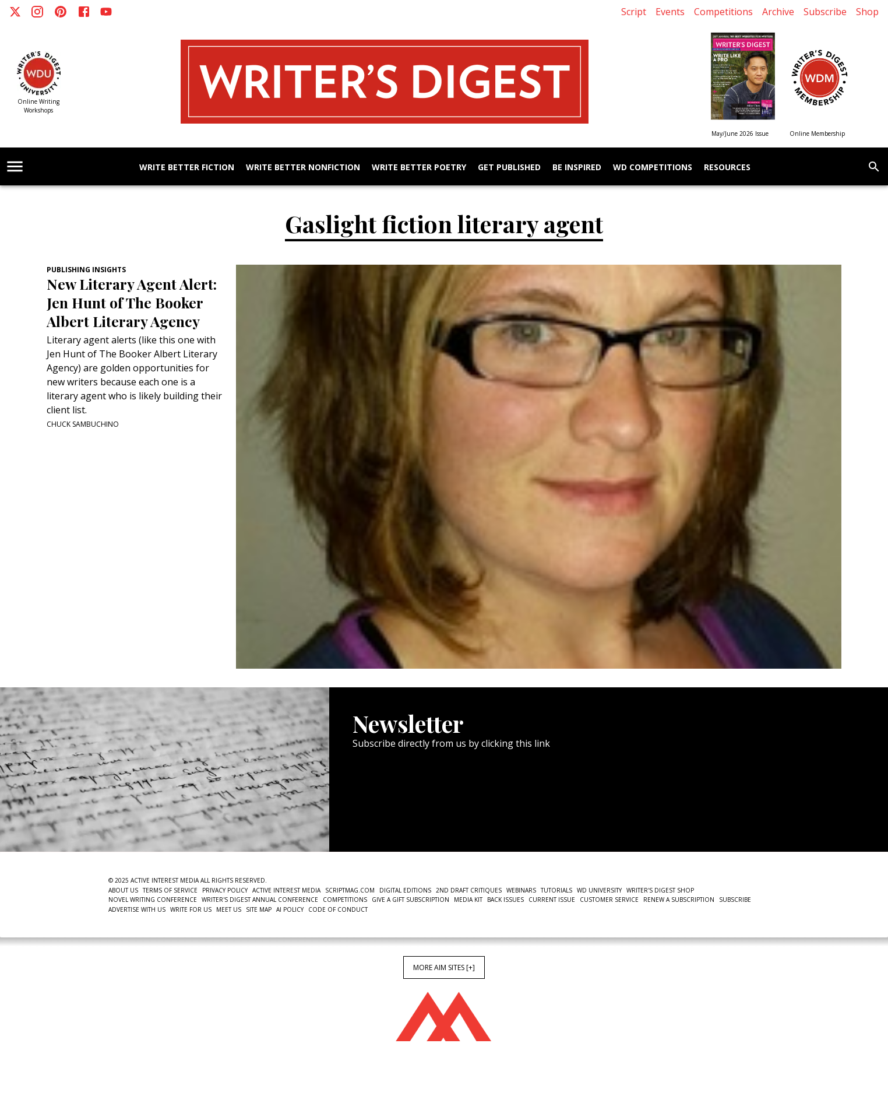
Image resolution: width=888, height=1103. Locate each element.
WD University (599, 890)
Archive (778, 11)
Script (633, 11)
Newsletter (394, 816)
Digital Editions (405, 890)
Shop (867, 11)
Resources (727, 167)
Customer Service (609, 899)
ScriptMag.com (350, 890)
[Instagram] (37, 12)
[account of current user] (15, 166)
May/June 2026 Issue (740, 133)
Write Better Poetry (419, 167)
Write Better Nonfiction (303, 167)
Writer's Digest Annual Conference (260, 899)
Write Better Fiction (187, 167)
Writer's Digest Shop (660, 890)
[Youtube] (106, 12)
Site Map (259, 909)
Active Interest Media (286, 890)
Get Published (509, 167)
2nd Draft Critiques (469, 890)
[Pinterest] (61, 12)
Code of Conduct (338, 909)
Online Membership (817, 133)
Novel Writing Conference (152, 899)
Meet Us (228, 909)
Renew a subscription (678, 899)
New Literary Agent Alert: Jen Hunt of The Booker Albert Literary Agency (132, 303)
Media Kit (468, 899)
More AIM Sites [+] (444, 967)
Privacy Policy (225, 890)
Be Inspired (577, 167)
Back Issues (505, 899)
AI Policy (290, 909)
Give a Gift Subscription (410, 899)
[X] (15, 12)
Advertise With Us (136, 909)
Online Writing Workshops (38, 105)
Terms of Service (170, 890)
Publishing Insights (86, 270)
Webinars (521, 890)
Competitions (723, 11)
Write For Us (191, 909)
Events (670, 11)
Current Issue (551, 899)
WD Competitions (652, 167)
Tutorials (556, 890)
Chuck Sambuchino (83, 424)
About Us (123, 890)
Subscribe (825, 11)
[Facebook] (84, 12)
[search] (874, 167)
